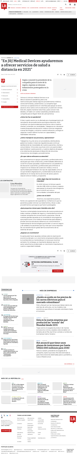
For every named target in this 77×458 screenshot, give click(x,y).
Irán (13, 383)
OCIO (28, 7)
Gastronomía (6, 314)
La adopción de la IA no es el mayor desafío (18, 399)
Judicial (65, 396)
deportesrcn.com (13, 453)
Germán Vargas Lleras (66, 11)
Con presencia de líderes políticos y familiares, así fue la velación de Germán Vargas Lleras (69, 401)
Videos (29, 441)
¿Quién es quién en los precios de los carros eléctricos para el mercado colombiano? (53, 300)
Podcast (19, 437)
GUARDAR (71, 74)
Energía (57, 11)
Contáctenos (54, 424)
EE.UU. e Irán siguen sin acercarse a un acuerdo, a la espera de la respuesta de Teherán (18, 387)
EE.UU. (4, 348)
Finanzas (19, 428)
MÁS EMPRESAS (68, 363)
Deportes (40, 383)
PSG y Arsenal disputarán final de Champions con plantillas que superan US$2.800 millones (43, 388)
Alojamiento (35, 11)
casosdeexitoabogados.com (8, 451)
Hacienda (5, 294)
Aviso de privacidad (55, 426)
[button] (22, 264)
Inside (39, 432)
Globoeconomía (42, 428)
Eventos (40, 427)
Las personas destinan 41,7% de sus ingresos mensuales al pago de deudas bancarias (44, 401)
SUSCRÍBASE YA (58, 271)
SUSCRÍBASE (72, 1)
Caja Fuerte (30, 419)
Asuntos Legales (21, 419)
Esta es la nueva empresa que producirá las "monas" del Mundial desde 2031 (52, 322)
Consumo (19, 423)
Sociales (19, 441)
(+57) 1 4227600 (5, 425)
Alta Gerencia (31, 418)
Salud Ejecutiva (41, 437)
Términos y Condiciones (56, 428)
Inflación (26, 11)
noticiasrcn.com (53, 451)
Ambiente (5, 326)
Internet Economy (16, 396)
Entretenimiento (7, 338)
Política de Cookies (55, 433)
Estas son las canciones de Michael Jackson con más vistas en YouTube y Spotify (10, 342)
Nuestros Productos (55, 423)
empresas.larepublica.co (30, 449)
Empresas (19, 427)
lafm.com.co (61, 451)
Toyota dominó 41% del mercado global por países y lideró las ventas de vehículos (10, 308)
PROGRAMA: (7, 57)
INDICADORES (68, 7)
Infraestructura (31, 432)
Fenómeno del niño (49, 11)
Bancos (39, 396)
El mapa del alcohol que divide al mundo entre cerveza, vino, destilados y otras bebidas (10, 319)
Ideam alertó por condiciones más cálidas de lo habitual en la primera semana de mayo (10, 330)
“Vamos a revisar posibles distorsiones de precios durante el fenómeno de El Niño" (68, 388)
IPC (30, 11)
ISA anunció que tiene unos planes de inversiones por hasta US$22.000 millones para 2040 (53, 345)
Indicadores (20, 432)
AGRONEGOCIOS (43, 7)
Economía (40, 423)
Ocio (39, 434)
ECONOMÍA (18, 7)
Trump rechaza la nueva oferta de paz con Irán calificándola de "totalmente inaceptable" (10, 352)
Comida (41, 11)
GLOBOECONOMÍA (34, 7)
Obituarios (30, 434)
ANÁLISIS (49, 7)
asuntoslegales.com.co (6, 449)
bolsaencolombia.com (56, 449)
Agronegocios (20, 418)
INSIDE (73, 7)
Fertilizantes (12, 13)
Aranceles (20, 13)
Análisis (39, 418)
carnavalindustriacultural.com (24, 451)
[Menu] (9, 8)
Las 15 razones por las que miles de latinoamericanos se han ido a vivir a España (10, 298)
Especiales (30, 427)
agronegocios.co (18, 449)
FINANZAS (12, 7)
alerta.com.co (4, 453)
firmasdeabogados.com (43, 449)
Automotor (6, 304)
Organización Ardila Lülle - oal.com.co (70, 450)
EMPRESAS (24, 7)
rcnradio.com (44, 451)
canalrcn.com (36, 451)
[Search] (66, 4)
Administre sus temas (8, 106)
